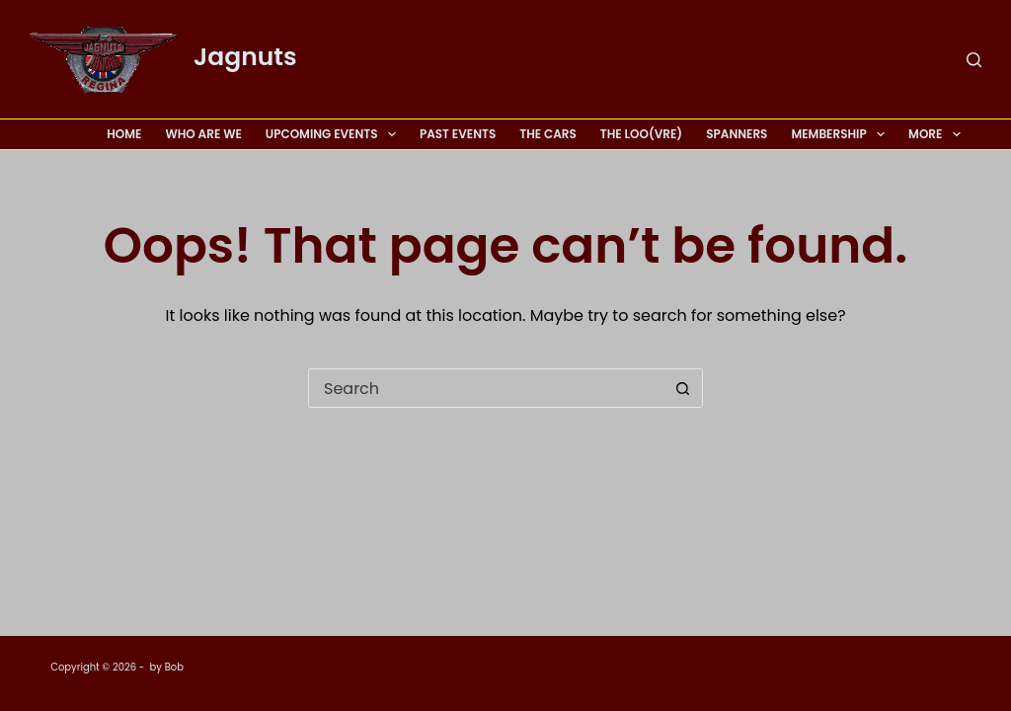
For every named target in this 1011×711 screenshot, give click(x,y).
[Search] (974, 59)
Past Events (458, 133)
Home (124, 133)
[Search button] (682, 388)
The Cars (548, 133)
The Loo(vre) (641, 133)
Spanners (736, 133)
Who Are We (203, 133)
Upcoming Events (335, 134)
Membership (842, 134)
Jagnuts (245, 57)
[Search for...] (485, 388)
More (934, 134)
